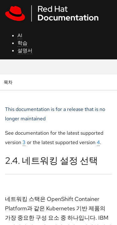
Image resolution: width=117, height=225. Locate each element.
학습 (22, 43)
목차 (8, 82)
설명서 (24, 50)
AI (19, 35)
